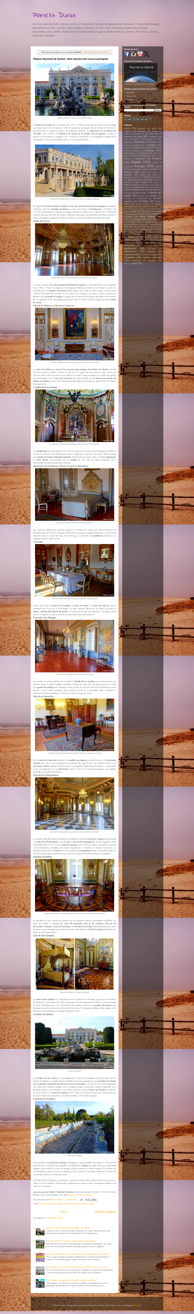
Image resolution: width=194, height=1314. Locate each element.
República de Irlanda (131, 224)
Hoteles (147, 177)
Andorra (155, 131)
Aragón (127, 133)
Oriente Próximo (143, 204)
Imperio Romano (134, 180)
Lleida (126, 190)
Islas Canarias (141, 182)
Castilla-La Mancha (131, 151)
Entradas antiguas (105, 1211)
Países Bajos (131, 214)
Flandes (154, 169)
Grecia (155, 175)
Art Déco (149, 133)
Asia (140, 136)
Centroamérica (129, 153)
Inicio (64, 1211)
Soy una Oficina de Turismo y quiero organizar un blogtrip (71, 1241)
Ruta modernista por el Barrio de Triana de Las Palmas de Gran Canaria (76, 1267)
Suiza (126, 232)
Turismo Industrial (154, 234)
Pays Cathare (143, 206)
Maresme (127, 193)
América (127, 131)
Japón (135, 185)
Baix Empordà (148, 139)
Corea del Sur (145, 153)
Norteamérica (142, 198)
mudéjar (151, 251)
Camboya (127, 148)
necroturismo (144, 255)
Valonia (127, 242)
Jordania (146, 185)
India (150, 180)
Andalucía (141, 131)
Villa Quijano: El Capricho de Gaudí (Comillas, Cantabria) (71, 1280)
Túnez (143, 237)
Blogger (137, 1305)
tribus (126, 263)
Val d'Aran (142, 240)
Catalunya (149, 150)
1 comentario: (71, 1199)
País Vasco (137, 211)
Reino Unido (136, 222)
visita (91, 1203)
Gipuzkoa (128, 175)
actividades (129, 245)
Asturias (153, 136)
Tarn (150, 232)
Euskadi (158, 166)
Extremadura (133, 169)
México (141, 196)
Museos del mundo (55, 1203)
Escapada (156, 158)
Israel (156, 182)
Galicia (143, 172)
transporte (152, 260)
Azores (126, 139)
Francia (128, 172)
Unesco (128, 239)
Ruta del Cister (139, 227)
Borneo (127, 145)
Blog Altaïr (131, 96)
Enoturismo (140, 158)
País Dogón (140, 209)
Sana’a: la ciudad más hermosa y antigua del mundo (68, 1228)
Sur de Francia (139, 232)
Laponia (155, 187)
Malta (147, 190)
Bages (135, 139)
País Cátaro (128, 209)
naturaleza (129, 254)
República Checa (151, 222)
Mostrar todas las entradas (96, 52)
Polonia (127, 219)
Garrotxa (155, 172)
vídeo (134, 263)
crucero (145, 245)
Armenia (137, 133)
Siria (159, 227)
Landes (137, 187)
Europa (43, 1203)
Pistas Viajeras (147, 216)
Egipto (154, 156)
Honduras (137, 177)
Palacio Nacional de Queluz (80, 1195)
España (136, 162)
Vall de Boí (154, 240)
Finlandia (144, 169)
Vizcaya (139, 242)
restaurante (129, 257)
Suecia (155, 229)
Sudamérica (143, 229)
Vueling (130, 99)
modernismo (130, 251)
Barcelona (140, 141)
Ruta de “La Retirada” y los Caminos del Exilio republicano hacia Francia (77, 1254)
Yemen (153, 242)
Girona (142, 175)
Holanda (127, 177)
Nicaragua (127, 198)
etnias (155, 245)
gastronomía (130, 248)
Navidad (153, 196)
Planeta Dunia (54, 15)
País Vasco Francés (154, 211)
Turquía (131, 237)
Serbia (151, 227)
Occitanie (143, 201)
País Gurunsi (151, 209)
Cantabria (137, 148)
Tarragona (137, 234)
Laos (147, 187)
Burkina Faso (139, 145)
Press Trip (76, 1203)
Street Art (130, 229)
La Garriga (155, 185)
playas (154, 254)
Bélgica (152, 145)
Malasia (136, 190)
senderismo (136, 260)
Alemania (141, 128)
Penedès (142, 214)
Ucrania (155, 237)
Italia (126, 185)
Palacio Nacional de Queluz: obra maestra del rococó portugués (70, 59)
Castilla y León (150, 147)
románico (147, 257)
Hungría (158, 177)
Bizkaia (154, 142)
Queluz (85, 1203)
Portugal (67, 1203)
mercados (152, 248)
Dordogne (143, 156)
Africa (127, 128)
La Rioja (127, 187)
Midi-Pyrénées (140, 193)
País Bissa (155, 206)
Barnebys (131, 92)
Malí (155, 190)
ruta (159, 257)
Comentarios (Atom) (53, 1218)
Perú (149, 214)
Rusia (143, 224)
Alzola (154, 128)
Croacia (133, 156)
